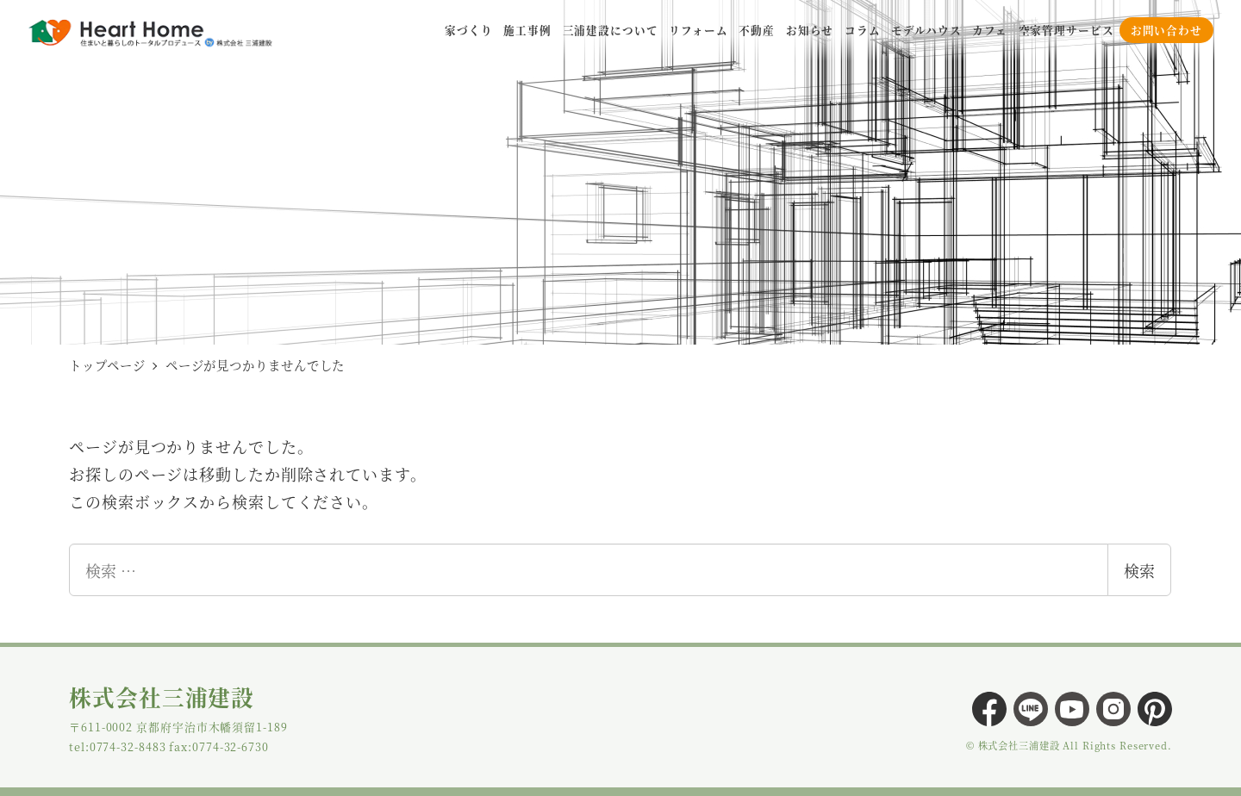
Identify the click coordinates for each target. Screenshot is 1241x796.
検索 (1139, 570)
